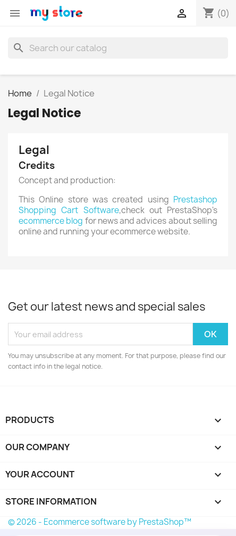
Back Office (39, 489)
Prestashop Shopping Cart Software (118, 205)
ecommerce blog (51, 220)
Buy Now (34, 518)
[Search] (118, 48)
